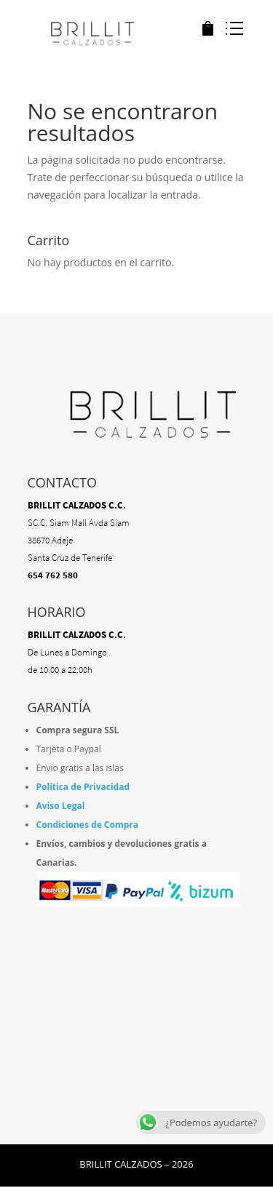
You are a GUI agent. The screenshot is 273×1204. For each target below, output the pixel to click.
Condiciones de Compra (87, 824)
